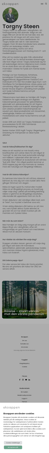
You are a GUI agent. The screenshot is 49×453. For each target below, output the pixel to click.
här (43, 436)
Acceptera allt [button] (13, 447)
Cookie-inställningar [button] (13, 443)
